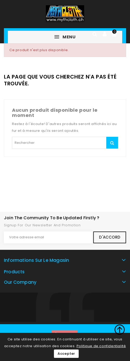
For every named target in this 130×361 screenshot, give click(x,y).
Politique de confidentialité (101, 346)
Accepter (66, 353)
